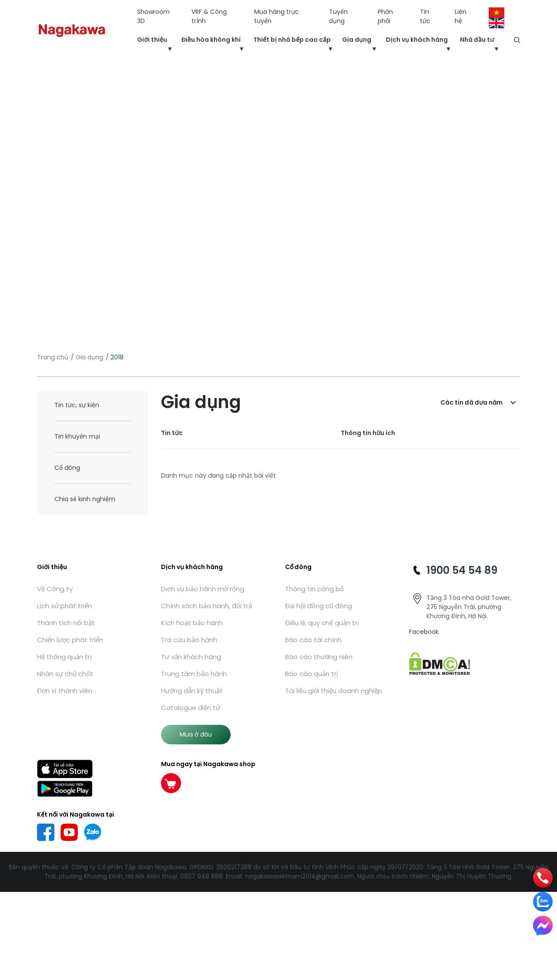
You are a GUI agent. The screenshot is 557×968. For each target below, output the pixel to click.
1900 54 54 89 (461, 570)
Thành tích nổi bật (66, 622)
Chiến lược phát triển (70, 639)
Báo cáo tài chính (313, 639)
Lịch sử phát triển (64, 605)
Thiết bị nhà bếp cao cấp (292, 39)
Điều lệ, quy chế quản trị (322, 622)
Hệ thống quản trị (64, 656)
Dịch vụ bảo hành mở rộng (202, 588)
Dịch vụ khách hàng (417, 39)
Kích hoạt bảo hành (192, 622)
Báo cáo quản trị (311, 673)
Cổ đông (67, 467)
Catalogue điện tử (190, 707)
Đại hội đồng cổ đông (318, 605)
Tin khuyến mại (77, 436)
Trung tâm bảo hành (194, 673)
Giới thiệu (152, 39)
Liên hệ (460, 16)
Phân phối (385, 16)
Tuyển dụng (338, 16)
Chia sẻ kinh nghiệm (84, 499)
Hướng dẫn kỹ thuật (192, 690)
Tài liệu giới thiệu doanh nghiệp (333, 690)
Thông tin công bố (314, 588)
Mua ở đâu (196, 734)
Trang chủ (52, 357)
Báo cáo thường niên (318, 656)
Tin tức (425, 16)
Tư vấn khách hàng (191, 656)
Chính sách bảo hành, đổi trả (206, 605)
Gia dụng (356, 39)
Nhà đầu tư (477, 39)
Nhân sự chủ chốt (65, 673)
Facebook (424, 631)
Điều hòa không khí (211, 39)
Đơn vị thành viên (64, 690)
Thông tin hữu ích (368, 433)
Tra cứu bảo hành (189, 639)
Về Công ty (55, 588)
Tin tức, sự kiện (76, 405)
